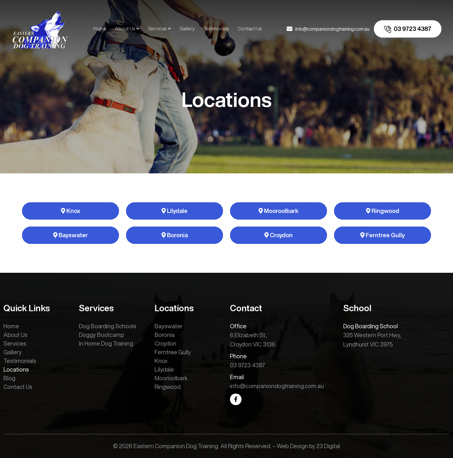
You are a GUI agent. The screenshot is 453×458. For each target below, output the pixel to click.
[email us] (328, 28)
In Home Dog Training (106, 343)
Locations (16, 369)
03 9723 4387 (247, 365)
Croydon (278, 235)
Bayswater (70, 235)
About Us (125, 28)
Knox (70, 211)
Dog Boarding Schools (107, 326)
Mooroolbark (278, 211)
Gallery (187, 28)
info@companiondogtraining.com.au (277, 386)
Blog (9, 378)
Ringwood (382, 211)
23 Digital (328, 446)
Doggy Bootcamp (101, 335)
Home (99, 28)
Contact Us (250, 28)
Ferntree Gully (382, 235)
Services (157, 28)
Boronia (174, 235)
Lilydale (174, 211)
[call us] (407, 29)
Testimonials (216, 28)
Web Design (292, 446)
